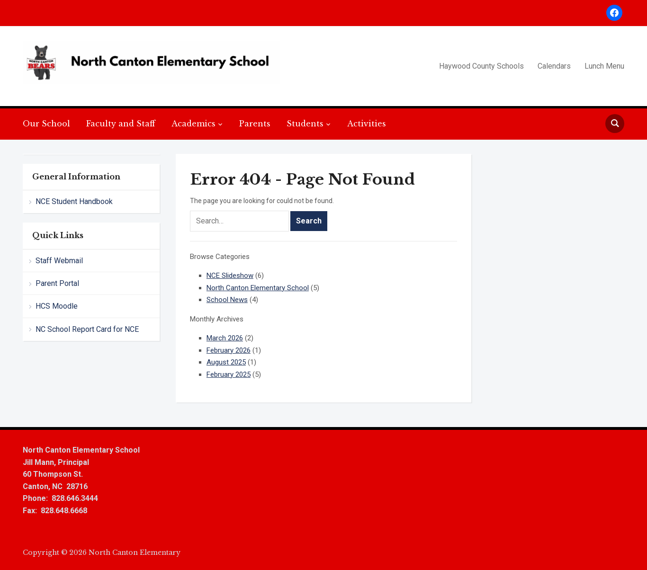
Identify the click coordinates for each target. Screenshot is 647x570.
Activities (366, 123)
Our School (46, 123)
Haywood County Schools (481, 66)
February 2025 (229, 374)
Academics (193, 123)
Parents (254, 123)
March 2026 (225, 338)
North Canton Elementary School (258, 288)
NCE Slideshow (230, 275)
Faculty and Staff (120, 123)
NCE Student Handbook (74, 201)
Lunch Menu (604, 66)
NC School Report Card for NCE (87, 329)
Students (305, 123)
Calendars (554, 66)
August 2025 (226, 362)
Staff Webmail (59, 260)
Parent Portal (57, 283)
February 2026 (229, 350)
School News (227, 299)
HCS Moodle (57, 306)
